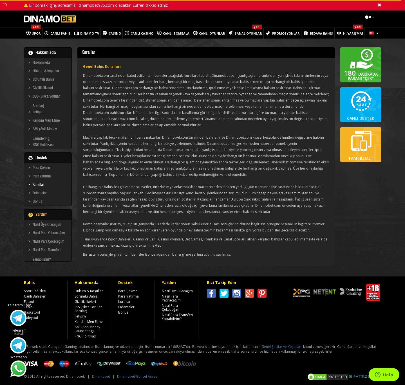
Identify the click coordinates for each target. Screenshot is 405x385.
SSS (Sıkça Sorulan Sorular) (47, 97)
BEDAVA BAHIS (321, 33)
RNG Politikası (43, 145)
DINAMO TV (89, 33)
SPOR (36, 33)
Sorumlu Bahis (43, 80)
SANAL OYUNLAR (248, 33)
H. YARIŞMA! (353, 33)
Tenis (28, 307)
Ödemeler (40, 193)
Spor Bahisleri (35, 291)
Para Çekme (41, 168)
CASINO (115, 33)
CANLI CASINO (142, 33)
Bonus (37, 202)
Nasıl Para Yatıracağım (49, 233)
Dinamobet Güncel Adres (137, 376)
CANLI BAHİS (60, 33)
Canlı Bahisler (35, 296)
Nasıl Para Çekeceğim (48, 242)
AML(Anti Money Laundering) (45, 130)
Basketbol (32, 312)
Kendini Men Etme (46, 121)
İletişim (38, 112)
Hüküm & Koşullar (46, 71)
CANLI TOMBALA (176, 33)
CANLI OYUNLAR (212, 33)
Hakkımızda (41, 63)
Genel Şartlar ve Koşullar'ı (281, 346)
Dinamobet (101, 376)
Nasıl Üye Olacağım (47, 225)
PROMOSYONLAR (286, 33)
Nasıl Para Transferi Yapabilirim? (47, 251)
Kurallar (38, 185)
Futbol (29, 301)
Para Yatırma (42, 177)
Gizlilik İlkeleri (43, 88)
